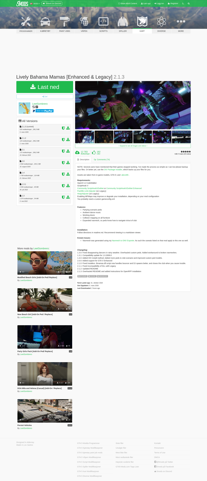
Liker (98, 154)
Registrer (173, 3)
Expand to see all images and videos (133, 146)
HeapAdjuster (83, 194)
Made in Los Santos (24, 445)
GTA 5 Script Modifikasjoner (88, 462)
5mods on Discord (163, 471)
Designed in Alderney (25, 442)
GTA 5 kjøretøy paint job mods (89, 453)
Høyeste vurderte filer (125, 462)
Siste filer (120, 443)
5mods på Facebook (164, 466)
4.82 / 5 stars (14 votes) (183, 154)
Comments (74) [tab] (102, 159)
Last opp (146, 3)
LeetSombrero (40, 103)
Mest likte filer (121, 453)
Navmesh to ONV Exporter (123, 240)
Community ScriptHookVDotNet (90, 188)
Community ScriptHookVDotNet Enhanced (124, 188)
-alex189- (125, 175)
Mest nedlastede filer (124, 457)
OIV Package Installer (113, 170)
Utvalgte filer (121, 448)
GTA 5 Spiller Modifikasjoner (89, 467)
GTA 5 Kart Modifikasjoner (88, 471)
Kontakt (157, 443)
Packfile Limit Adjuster (86, 191)
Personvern (159, 448)
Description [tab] (83, 159)
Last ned (44, 87)
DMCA (157, 457)
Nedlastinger (85, 154)
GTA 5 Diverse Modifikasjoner (89, 476)
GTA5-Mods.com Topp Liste (127, 467)
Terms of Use (159, 453)
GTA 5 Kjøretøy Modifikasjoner (90, 448)
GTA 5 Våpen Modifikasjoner (89, 457)
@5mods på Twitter (163, 462)
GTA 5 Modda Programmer (88, 443)
